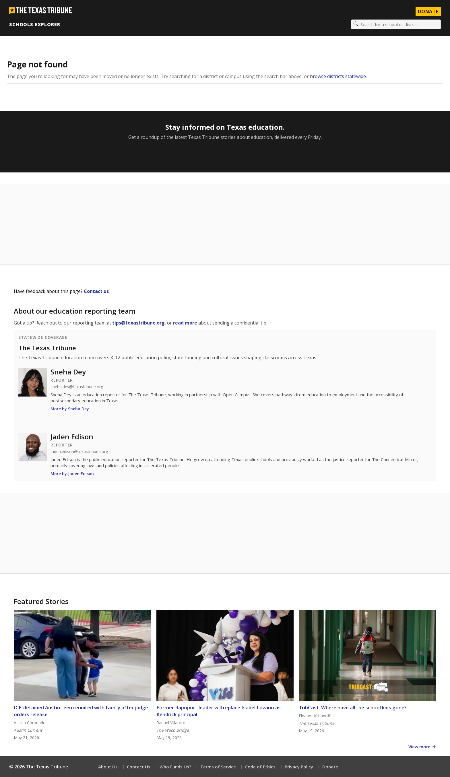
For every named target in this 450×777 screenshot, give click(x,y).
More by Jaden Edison (72, 473)
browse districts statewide (338, 76)
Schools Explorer (34, 24)
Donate (330, 767)
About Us (108, 767)
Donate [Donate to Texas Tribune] (428, 11)
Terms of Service (218, 767)
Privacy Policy (299, 767)
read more (185, 323)
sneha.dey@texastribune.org (77, 386)
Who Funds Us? (175, 767)
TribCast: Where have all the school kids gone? (353, 707)
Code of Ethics (260, 767)
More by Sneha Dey (70, 408)
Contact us (96, 291)
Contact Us (138, 767)
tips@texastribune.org (138, 323)
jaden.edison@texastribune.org (79, 451)
